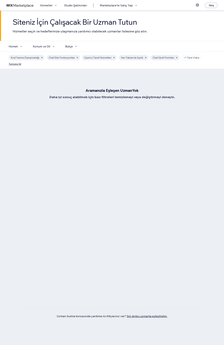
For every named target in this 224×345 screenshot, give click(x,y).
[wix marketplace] (20, 5)
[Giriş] (211, 5)
